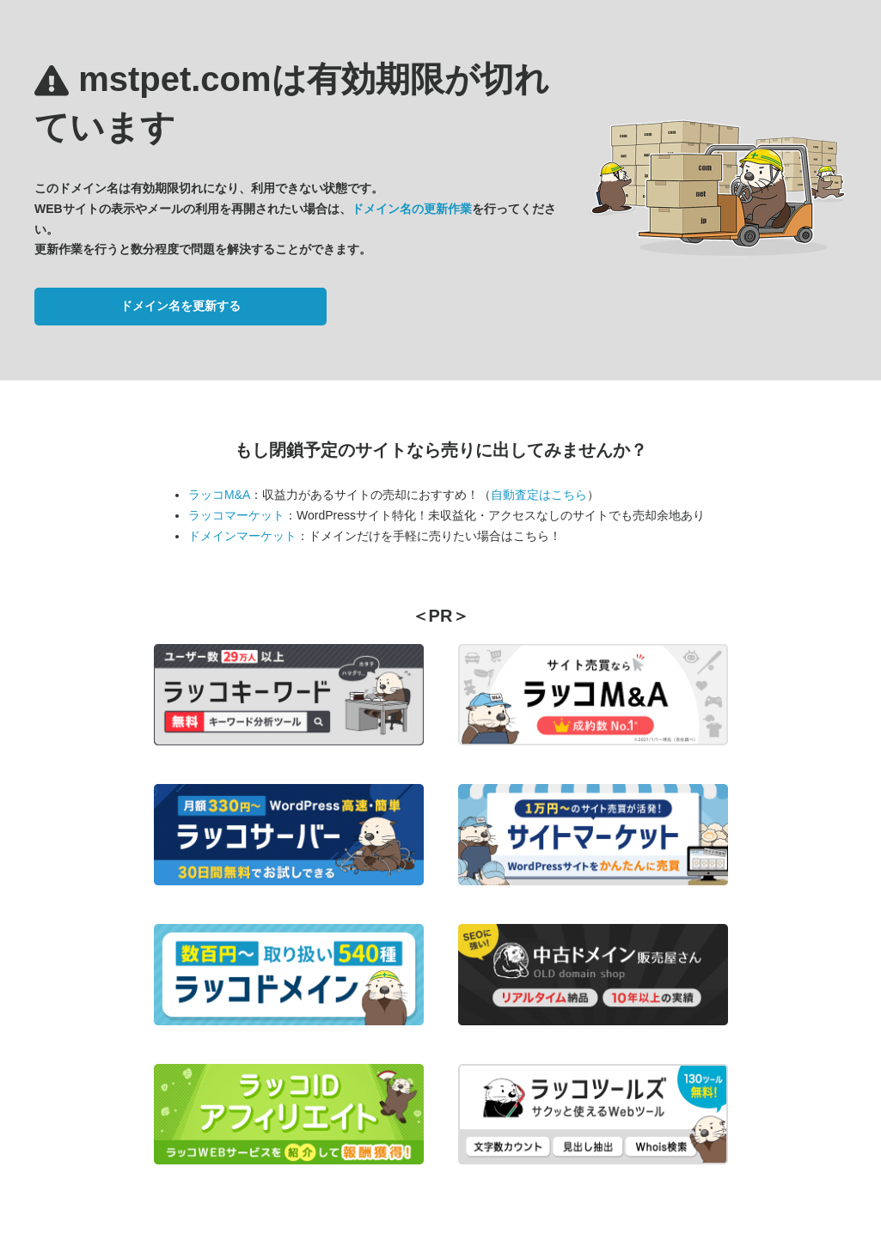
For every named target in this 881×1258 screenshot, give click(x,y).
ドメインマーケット (242, 536)
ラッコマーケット (236, 515)
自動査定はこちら (539, 494)
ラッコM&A (219, 494)
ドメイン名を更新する (180, 306)
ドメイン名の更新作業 (412, 209)
